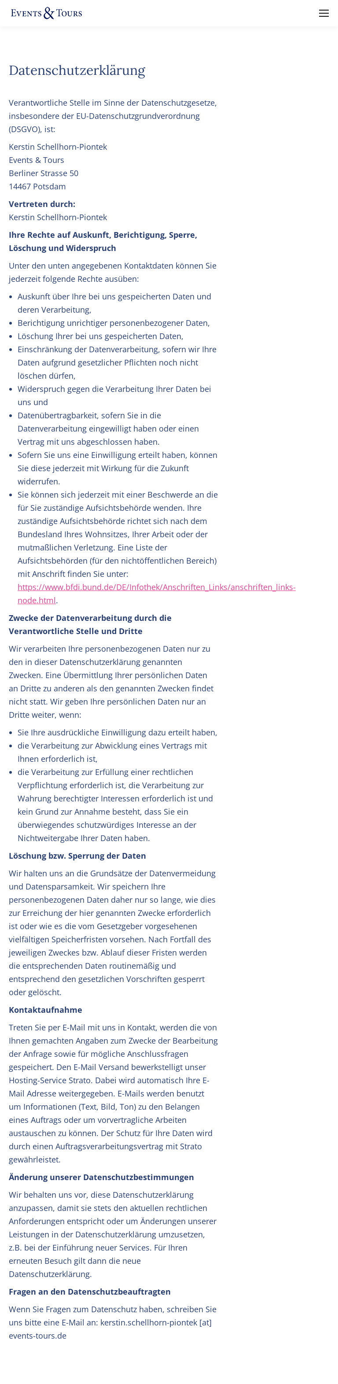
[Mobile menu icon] (324, 13)
